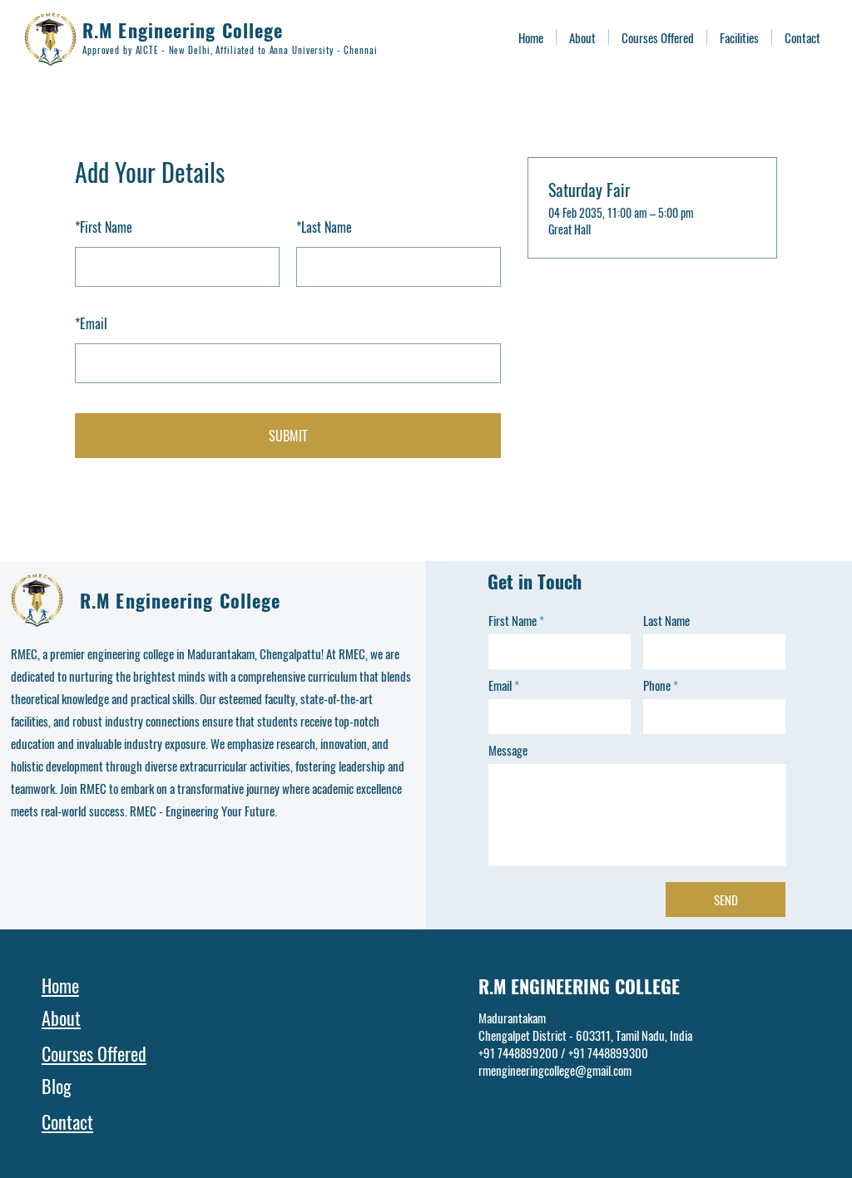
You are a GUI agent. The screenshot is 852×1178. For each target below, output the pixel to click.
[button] (739, 37)
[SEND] (725, 899)
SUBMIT (288, 436)
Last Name (324, 227)
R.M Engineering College (182, 30)
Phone (657, 685)
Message (508, 750)
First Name (103, 227)
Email (91, 323)
